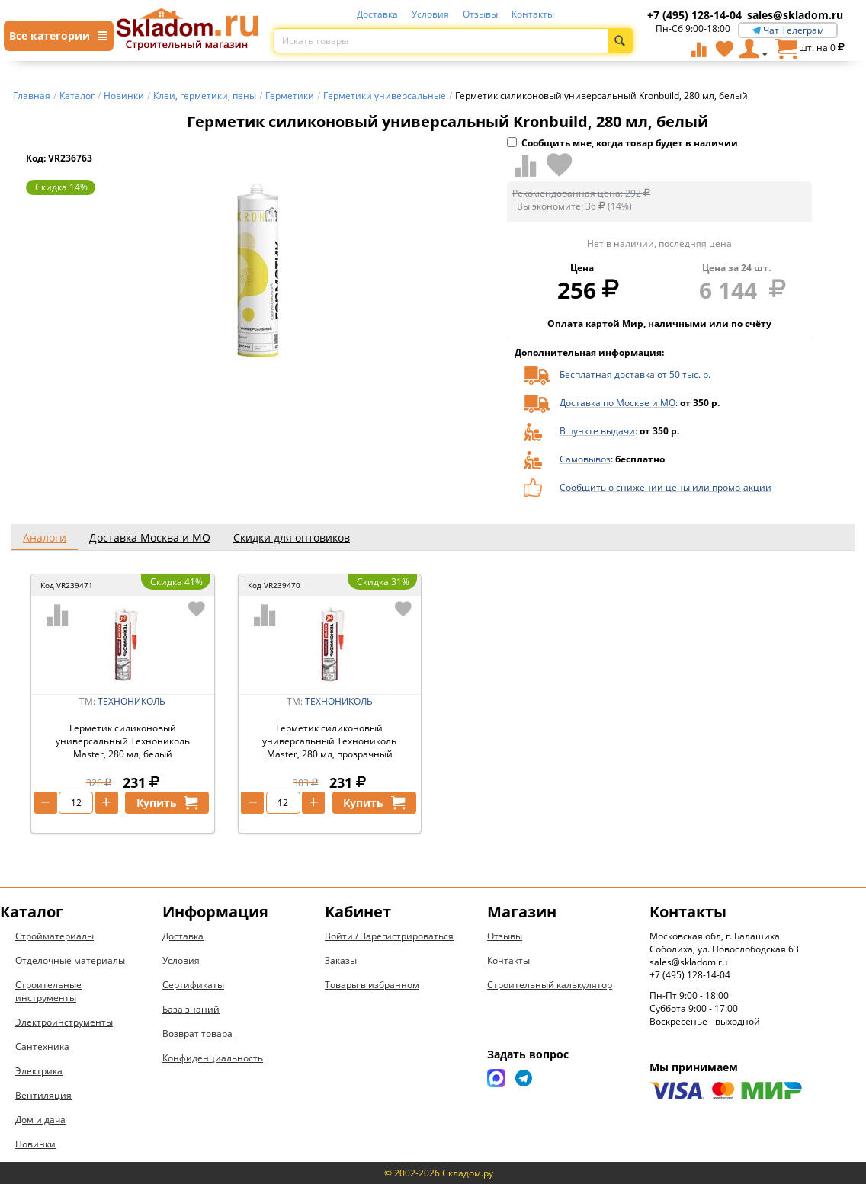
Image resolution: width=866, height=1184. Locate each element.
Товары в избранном (372, 984)
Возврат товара (197, 1033)
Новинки (35, 1144)
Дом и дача (40, 1119)
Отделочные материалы (70, 960)
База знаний (191, 1009)
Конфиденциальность (212, 1057)
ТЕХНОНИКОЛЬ (131, 701)
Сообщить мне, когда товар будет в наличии (622, 142)
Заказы (341, 960)
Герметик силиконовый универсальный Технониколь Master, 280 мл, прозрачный (329, 741)
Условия (430, 14)
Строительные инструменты (48, 991)
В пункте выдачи (597, 430)
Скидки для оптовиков (291, 537)
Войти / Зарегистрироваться (389, 936)
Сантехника (42, 1046)
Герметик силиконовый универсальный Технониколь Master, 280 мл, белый (123, 741)
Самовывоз (585, 459)
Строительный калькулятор (549, 984)
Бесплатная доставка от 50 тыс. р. (635, 374)
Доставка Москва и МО (149, 537)
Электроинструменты (64, 1022)
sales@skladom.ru (795, 15)
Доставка (377, 14)
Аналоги (44, 537)
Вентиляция (43, 1095)
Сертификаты (193, 984)
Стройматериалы (54, 936)
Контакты (533, 14)
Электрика (39, 1070)
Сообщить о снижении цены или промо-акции (665, 487)
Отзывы (480, 14)
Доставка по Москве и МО (617, 402)
